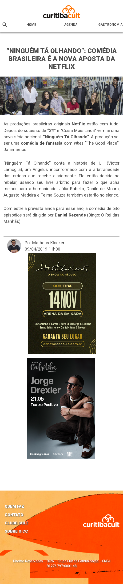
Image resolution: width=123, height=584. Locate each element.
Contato (14, 514)
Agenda (70, 25)
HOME (31, 25)
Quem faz (14, 506)
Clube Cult (16, 523)
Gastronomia (110, 25)
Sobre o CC (16, 531)
